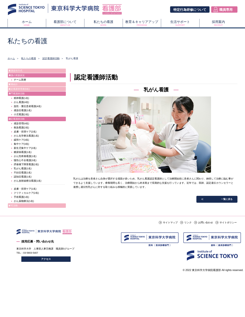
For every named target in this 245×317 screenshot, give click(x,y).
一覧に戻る (226, 199)
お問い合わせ (205, 244)
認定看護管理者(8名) (23, 98)
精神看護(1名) (21, 112)
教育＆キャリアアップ (142, 23)
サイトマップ (170, 244)
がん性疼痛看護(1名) (25, 172)
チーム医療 (20, 85)
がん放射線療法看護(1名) (27, 197)
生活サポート (180, 23)
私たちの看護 (103, 23)
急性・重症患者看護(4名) (27, 120)
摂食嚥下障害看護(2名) (26, 180)
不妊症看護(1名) (23, 189)
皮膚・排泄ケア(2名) (25, 148)
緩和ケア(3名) (21, 156)
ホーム (27, 23)
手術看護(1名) (21, 213)
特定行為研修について (189, 9)
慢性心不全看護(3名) (25, 176)
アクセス (46, 281)
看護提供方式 (19, 71)
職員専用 (226, 9)
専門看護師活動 (20, 105)
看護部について (65, 23)
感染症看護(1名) (23, 124)
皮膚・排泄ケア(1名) (25, 205)
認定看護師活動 (51, 58)
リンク (188, 244)
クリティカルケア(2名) (26, 209)
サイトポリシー (228, 244)
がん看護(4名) (21, 116)
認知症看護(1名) (23, 193)
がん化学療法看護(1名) (26, 152)
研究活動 (17, 222)
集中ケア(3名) (21, 160)
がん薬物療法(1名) (24, 217)
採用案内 (218, 23)
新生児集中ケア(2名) (25, 164)
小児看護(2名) (21, 128)
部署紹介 (17, 90)
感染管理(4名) (21, 140)
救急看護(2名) (21, 144)
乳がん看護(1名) (23, 185)
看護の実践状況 (20, 78)
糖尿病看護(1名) (23, 168)
